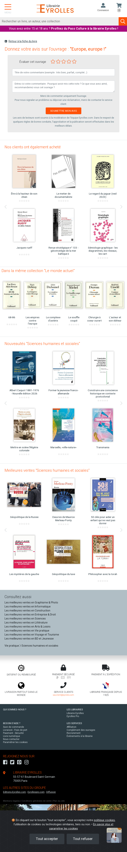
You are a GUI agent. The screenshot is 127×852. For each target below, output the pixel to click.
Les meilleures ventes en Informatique (28, 606)
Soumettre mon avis (63, 110)
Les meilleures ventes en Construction (27, 610)
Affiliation (71, 727)
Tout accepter (47, 839)
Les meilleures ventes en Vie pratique (27, 630)
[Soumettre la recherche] (123, 21)
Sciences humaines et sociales (40, 645)
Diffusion (51, 792)
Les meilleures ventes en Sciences (25, 618)
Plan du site (59, 801)
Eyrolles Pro (73, 716)
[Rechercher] (59, 21)
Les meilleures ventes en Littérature (26, 622)
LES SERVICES (74, 723)
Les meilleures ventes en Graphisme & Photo (31, 602)
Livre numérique (11, 736)
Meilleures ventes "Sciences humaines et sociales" (47, 470)
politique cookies (104, 820)
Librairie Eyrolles (75, 713)
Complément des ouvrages (81, 730)
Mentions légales (11, 801)
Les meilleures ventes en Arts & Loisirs (27, 626)
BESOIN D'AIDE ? (11, 723)
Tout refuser (83, 839)
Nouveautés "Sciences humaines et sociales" (42, 343)
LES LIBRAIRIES (75, 709)
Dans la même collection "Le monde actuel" (38, 270)
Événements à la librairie (80, 736)
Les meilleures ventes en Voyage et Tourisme (32, 634)
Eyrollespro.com (36, 792)
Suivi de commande (13, 727)
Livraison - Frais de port (15, 730)
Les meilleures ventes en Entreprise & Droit (30, 614)
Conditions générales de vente (36, 801)
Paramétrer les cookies (15, 742)
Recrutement (74, 733)
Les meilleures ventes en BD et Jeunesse (29, 638)
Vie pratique (12, 645)
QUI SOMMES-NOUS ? (14, 709)
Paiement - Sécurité (13, 733)
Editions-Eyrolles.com (14, 792)
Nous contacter (11, 739)
